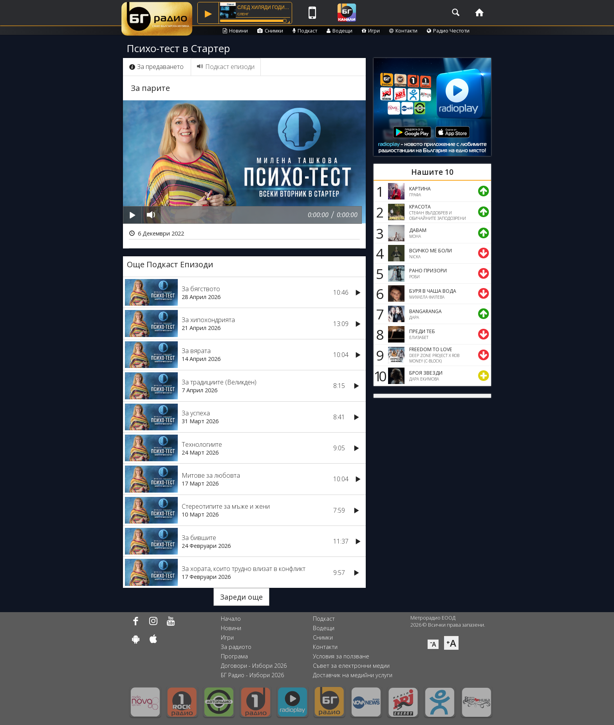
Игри (371, 30)
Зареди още (241, 597)
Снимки (270, 30)
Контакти (403, 30)
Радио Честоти (448, 30)
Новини (235, 30)
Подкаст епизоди (226, 66)
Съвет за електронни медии (351, 665)
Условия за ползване (341, 656)
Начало (231, 618)
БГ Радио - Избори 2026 (252, 675)
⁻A (433, 644)
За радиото (236, 647)
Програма (234, 656)
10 (379, 375)
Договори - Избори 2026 (254, 665)
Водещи (339, 30)
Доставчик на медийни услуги (352, 675)
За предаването (156, 66)
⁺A (451, 642)
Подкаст (305, 30)
